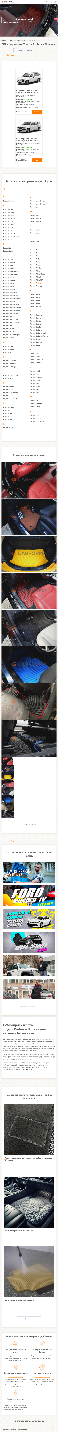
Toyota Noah (35, 233)
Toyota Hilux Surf (10, 399)
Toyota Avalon (8, 230)
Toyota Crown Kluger (11, 335)
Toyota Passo (35, 253)
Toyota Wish (35, 407)
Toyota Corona (8, 317)
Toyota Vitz (34, 389)
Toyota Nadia (35, 230)
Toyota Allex (8, 209)
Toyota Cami (8, 265)
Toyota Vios (34, 383)
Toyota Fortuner (9, 364)
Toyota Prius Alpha (37, 274)
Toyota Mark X (35, 218)
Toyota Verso (35, 380)
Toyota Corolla (9, 289)
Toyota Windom (36, 404)
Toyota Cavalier (9, 280)
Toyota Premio (35, 265)
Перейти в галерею (29, 824)
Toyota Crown (8, 332)
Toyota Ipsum (8, 407)
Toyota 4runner (9, 201)
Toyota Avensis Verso (11, 236)
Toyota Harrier (8, 387)
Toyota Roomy (35, 306)
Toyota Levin (35, 207)
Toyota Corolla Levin (11, 305)
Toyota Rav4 (35, 303)
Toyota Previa (35, 268)
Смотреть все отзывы (29, 1007)
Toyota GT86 (8, 378)
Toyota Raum (35, 300)
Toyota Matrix (35, 221)
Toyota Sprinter (36, 330)
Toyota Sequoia (36, 315)
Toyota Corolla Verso (11, 314)
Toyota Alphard (9, 215)
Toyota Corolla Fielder (12, 298)
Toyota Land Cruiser (38, 201)
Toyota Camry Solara (11, 274)
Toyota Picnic (35, 256)
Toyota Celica (8, 283)
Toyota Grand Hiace (10, 375)
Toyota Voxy (35, 392)
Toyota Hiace (8, 390)
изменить (32, 104)
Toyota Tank (34, 353)
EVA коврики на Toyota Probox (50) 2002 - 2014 (27, 139)
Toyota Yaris (35, 415)
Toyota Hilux (8, 396)
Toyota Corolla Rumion (12, 308)
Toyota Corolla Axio (11, 292)
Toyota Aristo (8, 224)
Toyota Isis (7, 413)
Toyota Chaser (8, 286)
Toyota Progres (36, 286)
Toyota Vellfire (35, 371)
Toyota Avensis (9, 233)
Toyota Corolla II (9, 301)
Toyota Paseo (35, 250)
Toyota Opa (34, 241)
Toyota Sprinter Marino (39, 336)
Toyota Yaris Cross (37, 418)
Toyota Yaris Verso (37, 421)
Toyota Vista (35, 386)
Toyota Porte (35, 262)
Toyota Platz (35, 259)
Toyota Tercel (35, 356)
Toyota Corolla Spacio (11, 311)
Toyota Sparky (35, 327)
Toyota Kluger (8, 428)
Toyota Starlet (35, 339)
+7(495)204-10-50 (27, 1069)
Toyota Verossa (36, 377)
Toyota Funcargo (9, 367)
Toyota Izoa (7, 419)
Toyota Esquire (9, 349)
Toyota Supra (35, 345)
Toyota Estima (8, 352)
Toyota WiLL (35, 401)
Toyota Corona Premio (11, 323)
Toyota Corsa (8, 326)
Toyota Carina (8, 277)
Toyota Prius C (35, 277)
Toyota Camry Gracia (11, 271)
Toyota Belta (8, 251)
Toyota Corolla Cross (11, 295)
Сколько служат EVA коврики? (28, 1429)
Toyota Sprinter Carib (38, 333)
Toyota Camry (8, 268)
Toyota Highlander (10, 393)
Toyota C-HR (8, 259)
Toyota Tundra (35, 362)
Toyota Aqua (8, 221)
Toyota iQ (7, 410)
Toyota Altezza (9, 218)
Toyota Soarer (35, 324)
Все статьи (29, 1319)
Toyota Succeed (36, 342)
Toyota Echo (8, 346)
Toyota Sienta (35, 321)
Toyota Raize (35, 297)
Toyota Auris (8, 227)
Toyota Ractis (35, 294)
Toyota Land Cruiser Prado (40, 204)
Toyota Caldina (9, 262)
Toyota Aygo (8, 239)
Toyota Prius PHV (36, 280)
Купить (37, 112)
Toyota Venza (35, 374)
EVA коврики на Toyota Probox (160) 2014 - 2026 (27, 91)
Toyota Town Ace (36, 359)
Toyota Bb (7, 248)
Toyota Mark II (35, 215)
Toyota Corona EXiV (10, 320)
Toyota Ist (7, 416)
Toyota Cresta (8, 329)
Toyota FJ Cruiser (9, 361)
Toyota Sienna (35, 318)
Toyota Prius (35, 271)
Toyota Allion (8, 212)
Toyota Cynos (8, 338)
